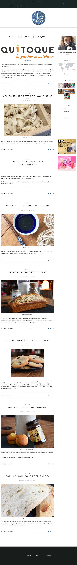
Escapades (32, 2)
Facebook (28, 555)
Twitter (38, 555)
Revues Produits (22, 2)
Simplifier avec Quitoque (27, 36)
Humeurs (11, 6)
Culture (39, 2)
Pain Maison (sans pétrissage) (27, 476)
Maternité (19, 6)
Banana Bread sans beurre (27, 272)
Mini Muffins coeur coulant (27, 407)
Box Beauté (12, 2)
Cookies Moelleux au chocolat (27, 340)
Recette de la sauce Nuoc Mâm (27, 206)
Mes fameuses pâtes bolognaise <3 (27, 96)
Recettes (26, 6)
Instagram (67, 111)
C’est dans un (66, 94)
